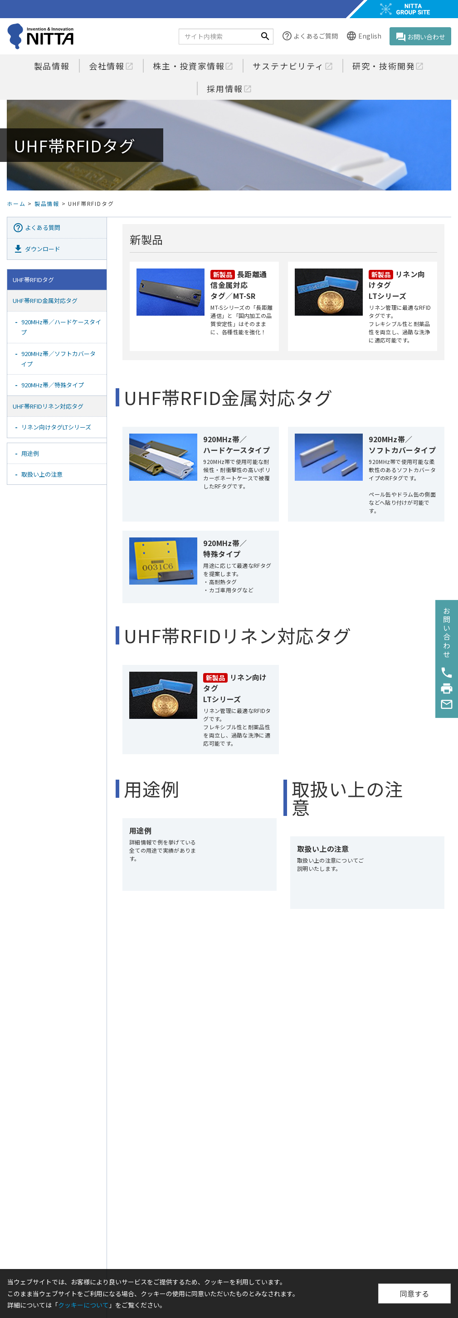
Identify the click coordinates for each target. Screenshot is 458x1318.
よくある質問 (36, 227)
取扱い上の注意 (42, 474)
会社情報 (111, 66)
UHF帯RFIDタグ (33, 279)
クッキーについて (83, 1304)
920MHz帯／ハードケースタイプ (61, 327)
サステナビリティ (293, 66)
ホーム (16, 203)
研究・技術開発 (388, 66)
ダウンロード (36, 249)
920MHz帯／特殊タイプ (52, 385)
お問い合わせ (420, 37)
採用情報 (229, 88)
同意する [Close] (414, 1293)
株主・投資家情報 (193, 66)
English (363, 36)
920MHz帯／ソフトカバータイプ (58, 358)
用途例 (30, 453)
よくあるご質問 (310, 36)
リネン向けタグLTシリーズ (56, 427)
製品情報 (52, 66)
